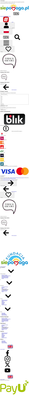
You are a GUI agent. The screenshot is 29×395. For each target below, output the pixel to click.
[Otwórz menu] (6, 43)
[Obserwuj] (7, 49)
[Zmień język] (6, 31)
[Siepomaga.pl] (14, 10)
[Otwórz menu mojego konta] (7, 25)
